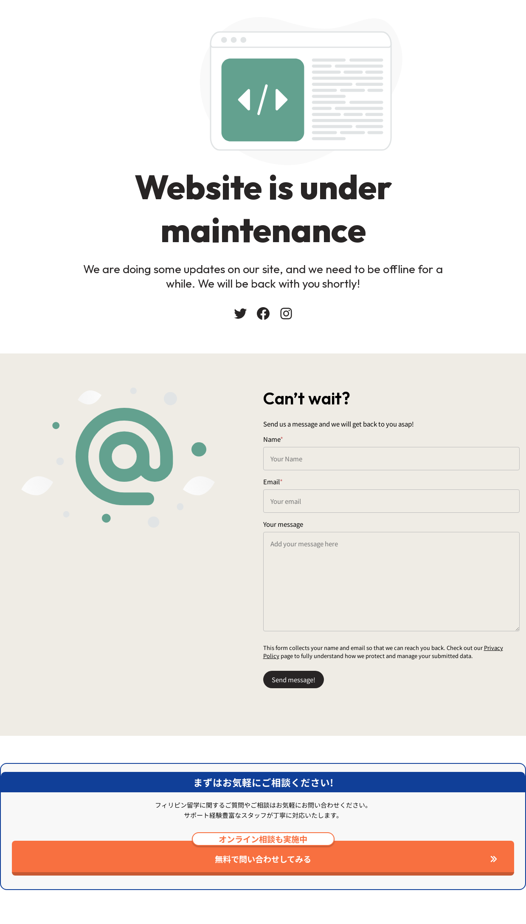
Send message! (293, 679)
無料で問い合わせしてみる (263, 853)
